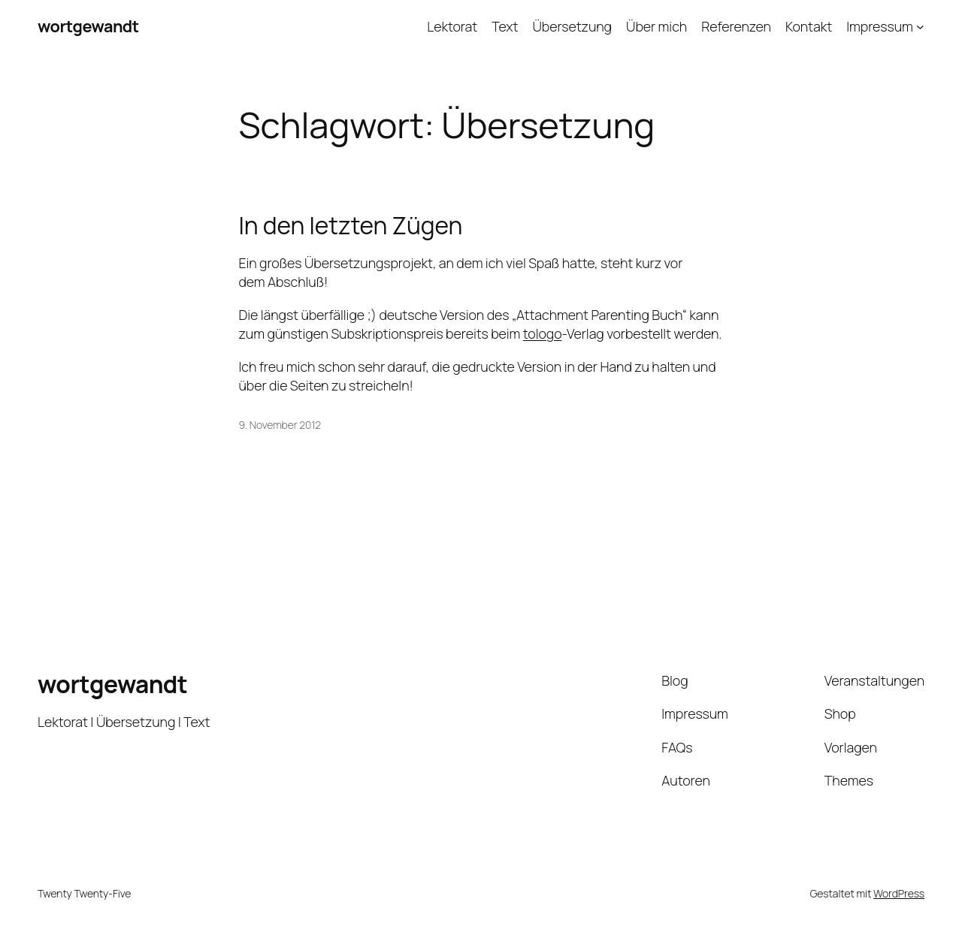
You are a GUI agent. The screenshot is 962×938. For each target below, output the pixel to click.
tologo (542, 333)
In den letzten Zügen (351, 226)
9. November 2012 (280, 425)
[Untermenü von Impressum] (920, 27)
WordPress (898, 893)
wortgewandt (88, 26)
